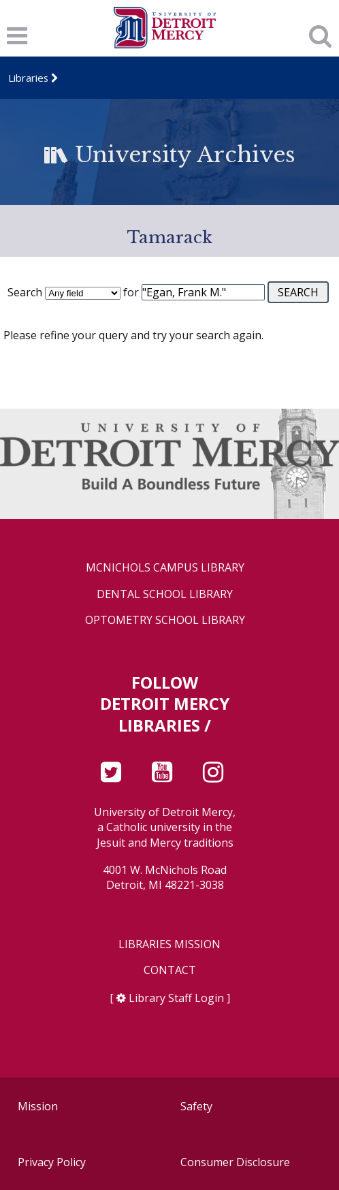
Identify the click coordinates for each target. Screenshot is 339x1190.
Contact (170, 970)
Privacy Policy (52, 1162)
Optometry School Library (165, 620)
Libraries (28, 77)
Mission (38, 1106)
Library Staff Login (176, 997)
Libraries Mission (169, 944)
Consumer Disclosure (235, 1162)
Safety (196, 1106)
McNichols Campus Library (165, 567)
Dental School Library (165, 594)
